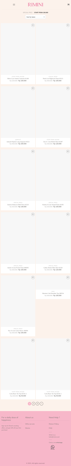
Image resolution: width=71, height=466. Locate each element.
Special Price (27, 12)
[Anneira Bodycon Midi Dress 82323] (18, 175)
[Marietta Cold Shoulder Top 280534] (53, 282)
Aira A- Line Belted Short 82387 (53, 142)
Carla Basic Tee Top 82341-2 (18, 394)
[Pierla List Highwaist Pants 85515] (53, 49)
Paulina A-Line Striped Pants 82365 (53, 204)
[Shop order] (35, 17)
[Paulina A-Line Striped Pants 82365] (53, 175)
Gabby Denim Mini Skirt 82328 (53, 268)
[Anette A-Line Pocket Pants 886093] (18, 238)
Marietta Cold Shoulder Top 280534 (53, 293)
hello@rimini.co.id (54, 437)
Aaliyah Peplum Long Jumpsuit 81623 (18, 142)
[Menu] (14, 4)
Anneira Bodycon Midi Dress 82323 (18, 204)
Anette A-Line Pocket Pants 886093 (18, 268)
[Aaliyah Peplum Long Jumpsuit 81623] (18, 112)
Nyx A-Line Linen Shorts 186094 (18, 330)
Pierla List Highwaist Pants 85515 (53, 78)
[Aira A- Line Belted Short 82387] (53, 112)
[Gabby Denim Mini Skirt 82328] (53, 238)
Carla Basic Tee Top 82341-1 (53, 394)
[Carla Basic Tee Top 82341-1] (53, 364)
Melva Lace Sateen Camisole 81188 (18, 78)
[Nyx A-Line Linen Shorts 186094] (18, 301)
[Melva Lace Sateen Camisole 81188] (18, 49)
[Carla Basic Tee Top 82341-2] (18, 364)
